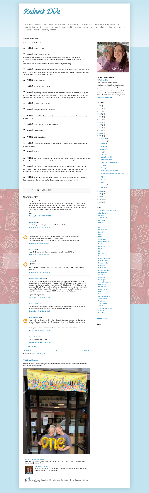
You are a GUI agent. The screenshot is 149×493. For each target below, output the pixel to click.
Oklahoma (101, 277)
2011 (100, 130)
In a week (103, 165)
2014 (100, 122)
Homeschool (102, 246)
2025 (100, 106)
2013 (100, 125)
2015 (100, 119)
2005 (100, 199)
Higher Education (103, 241)
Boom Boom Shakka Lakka (108, 162)
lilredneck (32, 222)
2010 (100, 133)
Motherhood (102, 268)
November (103, 141)
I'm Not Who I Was (106, 160)
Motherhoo (101, 265)
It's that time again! (106, 157)
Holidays (101, 244)
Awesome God (103, 218)
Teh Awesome (102, 299)
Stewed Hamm (33, 337)
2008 (100, 191)
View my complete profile (104, 97)
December (103, 138)
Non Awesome (102, 272)
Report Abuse (102, 319)
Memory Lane (102, 256)
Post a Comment (31, 346)
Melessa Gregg (33, 317)
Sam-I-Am (101, 294)
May (101, 177)
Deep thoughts (102, 229)
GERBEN (31, 249)
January (103, 188)
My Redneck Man (103, 270)
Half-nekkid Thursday (41, 467)
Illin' (99, 251)
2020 (100, 108)
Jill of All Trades (34, 304)
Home (57, 350)
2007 (100, 194)
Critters (100, 227)
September (104, 146)
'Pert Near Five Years (31, 360)
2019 (100, 111)
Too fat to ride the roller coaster (34, 459)
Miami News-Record (104, 258)
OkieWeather (102, 275)
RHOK (100, 291)
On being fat (102, 280)
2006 (100, 196)
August (102, 149)
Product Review (103, 287)
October (103, 144)
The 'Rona (101, 301)
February (103, 185)
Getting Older (102, 239)
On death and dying (104, 282)
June (102, 154)
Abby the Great (103, 213)
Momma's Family (103, 260)
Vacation (101, 310)
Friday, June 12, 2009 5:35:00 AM (39, 243)
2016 (100, 117)
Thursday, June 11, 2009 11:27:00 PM (40, 227)
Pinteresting (102, 284)
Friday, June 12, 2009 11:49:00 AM (39, 272)
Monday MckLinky (104, 263)
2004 (100, 202)
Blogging (101, 222)
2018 (100, 114)
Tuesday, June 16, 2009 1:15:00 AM (40, 342)
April (102, 179)
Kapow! (27, 478)
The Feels (101, 306)
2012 (100, 127)
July (101, 152)
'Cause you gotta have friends (107, 210)
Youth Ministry (102, 313)
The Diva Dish (102, 303)
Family (100, 234)
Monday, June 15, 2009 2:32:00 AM (40, 311)
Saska (31, 261)
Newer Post (27, 350)
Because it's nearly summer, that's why (112, 173)
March (102, 182)
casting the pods (103, 225)
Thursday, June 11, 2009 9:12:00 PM (40, 216)
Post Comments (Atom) (39, 353)
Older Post (85, 350)
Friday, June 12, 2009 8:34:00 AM (39, 255)
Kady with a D (102, 253)
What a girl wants (105, 168)
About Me (101, 215)
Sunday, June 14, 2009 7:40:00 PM (39, 297)
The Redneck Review (105, 308)
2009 (100, 136)
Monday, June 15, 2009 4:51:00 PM (40, 330)
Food (100, 237)
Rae (30, 234)
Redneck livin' (102, 289)
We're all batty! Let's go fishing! (109, 170)
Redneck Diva (41, 12)
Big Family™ (102, 220)
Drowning (101, 232)
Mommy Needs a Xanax (36, 278)
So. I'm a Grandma (104, 296)
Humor (100, 248)
